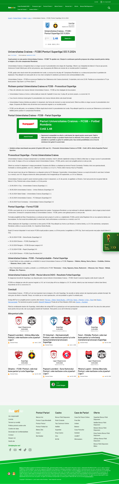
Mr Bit (57, 439)
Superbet (58, 430)
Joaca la (67, 38)
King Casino (59, 433)
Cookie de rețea (13, 428)
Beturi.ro (21, 467)
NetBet (57, 426)
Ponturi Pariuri (47, 6)
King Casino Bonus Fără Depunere (102, 434)
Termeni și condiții (14, 422)
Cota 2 (38, 433)
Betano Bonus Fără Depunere (100, 429)
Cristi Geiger (13, 55)
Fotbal (24, 18)
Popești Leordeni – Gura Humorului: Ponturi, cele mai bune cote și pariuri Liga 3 (59, 371)
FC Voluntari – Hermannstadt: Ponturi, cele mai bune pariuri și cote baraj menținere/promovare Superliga (59, 338)
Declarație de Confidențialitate (18, 432)
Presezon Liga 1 (36, 6)
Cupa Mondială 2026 (23, 6)
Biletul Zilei (39, 430)
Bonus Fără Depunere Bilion (101, 445)
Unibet (76, 423)
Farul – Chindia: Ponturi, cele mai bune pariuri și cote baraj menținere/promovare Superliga (92, 337)
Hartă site (11, 441)
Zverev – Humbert (82, 302)
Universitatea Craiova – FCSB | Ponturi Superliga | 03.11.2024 (58, 32)
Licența (10, 419)
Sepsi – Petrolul (78, 300)
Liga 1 (29, 18)
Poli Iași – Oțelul (50, 300)
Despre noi (11, 438)
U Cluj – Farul (89, 300)
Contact (10, 435)
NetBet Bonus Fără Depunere (100, 424)
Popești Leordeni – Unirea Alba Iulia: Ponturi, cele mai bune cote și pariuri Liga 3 (24, 337)
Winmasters (78, 439)
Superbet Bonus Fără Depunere (101, 418)
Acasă (10, 18)
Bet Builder (39, 436)
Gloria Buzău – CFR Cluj (64, 300)
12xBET (77, 436)
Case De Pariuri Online (82, 417)
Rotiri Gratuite (59, 420)
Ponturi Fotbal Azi (42, 426)
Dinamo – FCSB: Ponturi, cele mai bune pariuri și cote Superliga (22, 370)
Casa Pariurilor (79, 430)
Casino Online (33, 9)
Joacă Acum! (28, 136)
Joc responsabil (13, 416)
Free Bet (77, 420)
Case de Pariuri (22, 9)
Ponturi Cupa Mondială (43, 420)
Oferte (76, 6)
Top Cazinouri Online (62, 423)
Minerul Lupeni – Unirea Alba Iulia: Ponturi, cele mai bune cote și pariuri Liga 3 (94, 371)
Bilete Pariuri (58, 6)
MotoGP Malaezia (45, 302)
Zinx (56, 436)
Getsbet (77, 433)
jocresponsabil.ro (89, 476)
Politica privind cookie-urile (17, 425)
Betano (76, 426)
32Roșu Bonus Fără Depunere (100, 440)
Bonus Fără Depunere (86, 6)
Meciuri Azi (68, 6)
